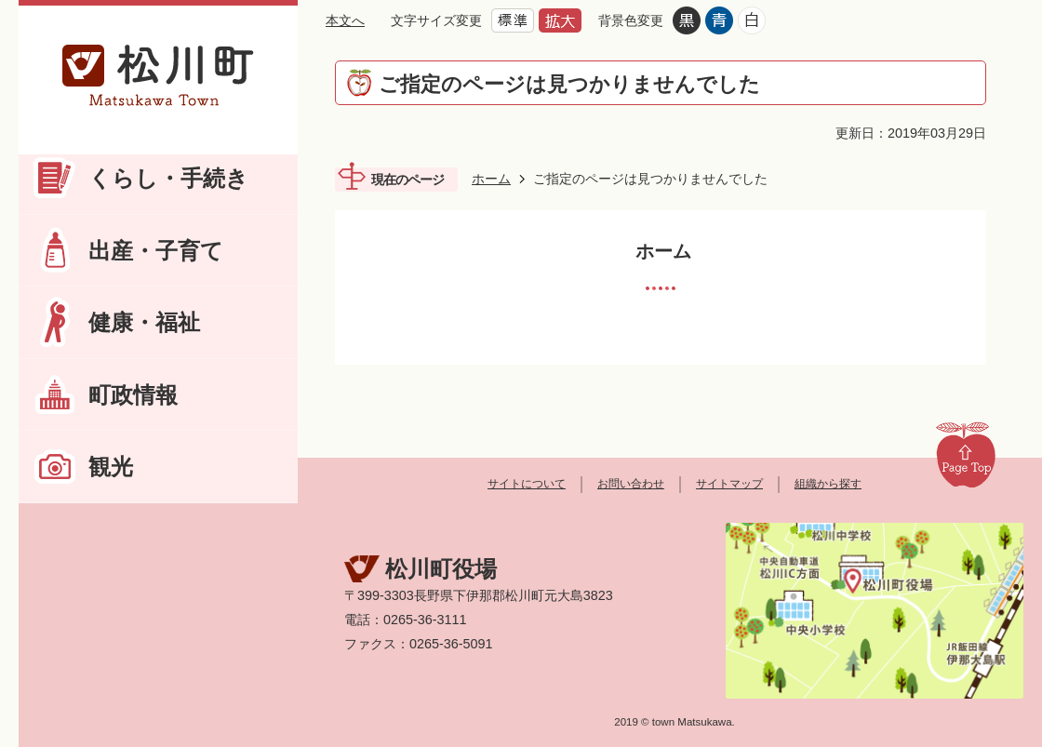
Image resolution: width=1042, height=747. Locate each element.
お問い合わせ (630, 483)
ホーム (491, 178)
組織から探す (828, 483)
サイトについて (527, 483)
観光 (110, 466)
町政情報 (133, 394)
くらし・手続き (168, 178)
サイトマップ (729, 483)
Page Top (965, 453)
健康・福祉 (144, 322)
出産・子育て (155, 250)
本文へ (345, 20)
